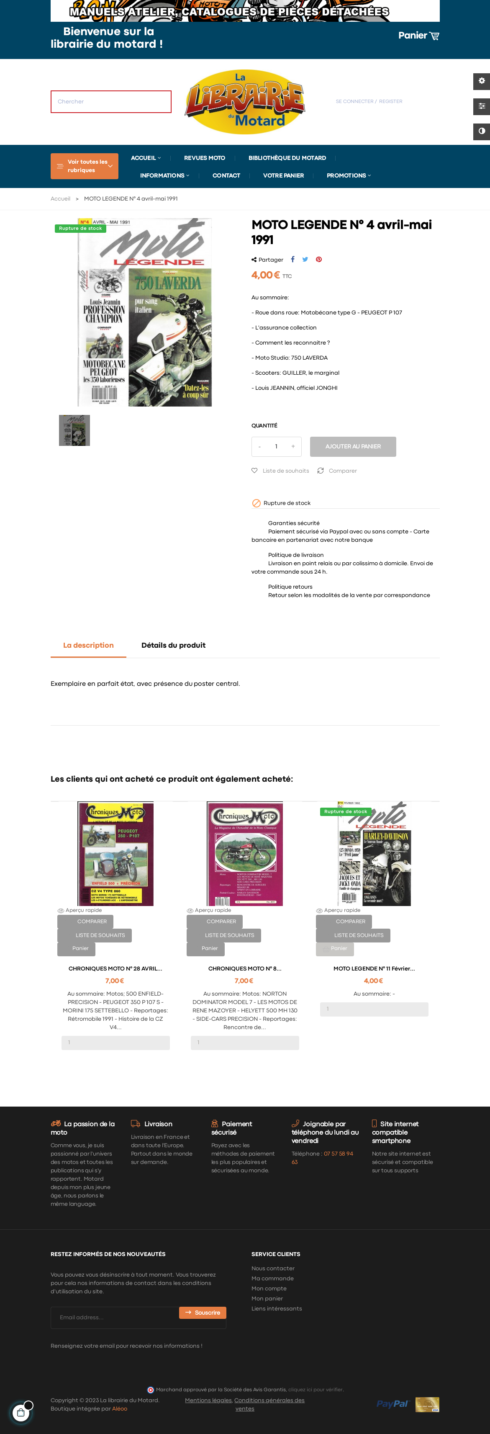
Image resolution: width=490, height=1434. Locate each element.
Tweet (305, 259)
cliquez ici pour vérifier (315, 1390)
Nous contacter (273, 1268)
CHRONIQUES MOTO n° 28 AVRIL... (115, 968)
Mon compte (269, 1288)
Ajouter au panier (353, 446)
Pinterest (319, 259)
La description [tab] (88, 646)
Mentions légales (208, 1400)
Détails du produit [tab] (173, 646)
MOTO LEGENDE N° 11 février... (374, 968)
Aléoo (119, 1408)
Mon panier (267, 1298)
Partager (293, 259)
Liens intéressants (276, 1308)
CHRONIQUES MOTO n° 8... (245, 968)
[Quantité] (276, 447)
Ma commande (272, 1278)
